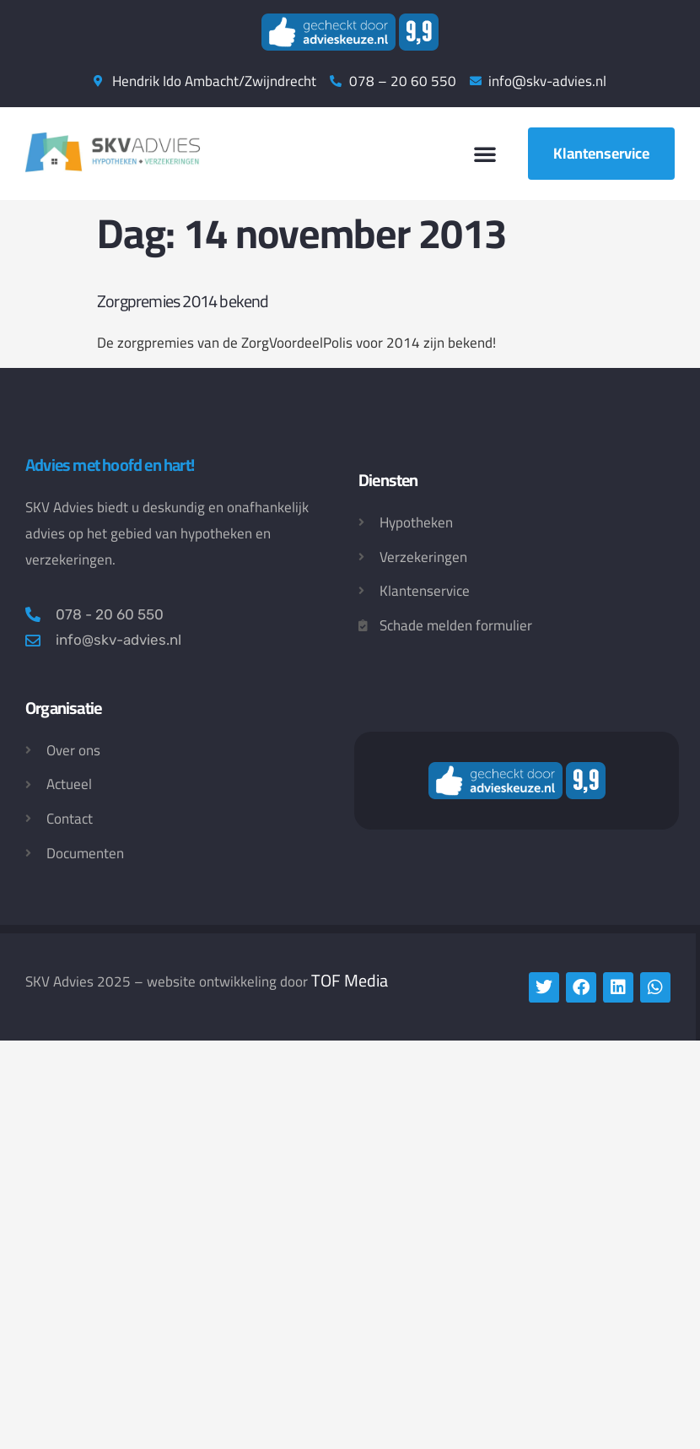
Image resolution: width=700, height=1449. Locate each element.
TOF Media (349, 980)
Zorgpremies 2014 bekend (183, 300)
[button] (485, 153)
